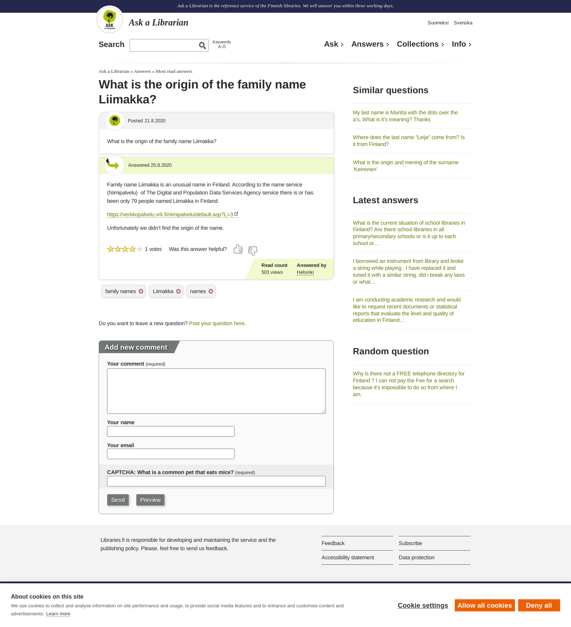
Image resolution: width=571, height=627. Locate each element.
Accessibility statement (348, 557)
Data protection (416, 557)
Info (459, 44)
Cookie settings (422, 605)
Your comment (125, 363)
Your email (120, 445)
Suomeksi (438, 22)
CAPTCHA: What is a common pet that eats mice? (170, 472)
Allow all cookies (484, 605)
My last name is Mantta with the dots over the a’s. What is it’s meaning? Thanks (405, 115)
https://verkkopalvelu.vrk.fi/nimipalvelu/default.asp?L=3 (170, 214)
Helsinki (305, 272)
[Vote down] (252, 251)
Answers (367, 44)
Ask (331, 44)
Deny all (539, 605)
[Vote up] (238, 249)
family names (120, 291)
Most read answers (174, 71)
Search (112, 44)
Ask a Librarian (114, 71)
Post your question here (216, 323)
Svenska (463, 22)
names (198, 291)
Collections (418, 44)
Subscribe (410, 543)
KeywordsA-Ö (222, 44)
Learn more (58, 613)
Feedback (333, 543)
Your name (120, 422)
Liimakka (163, 291)
